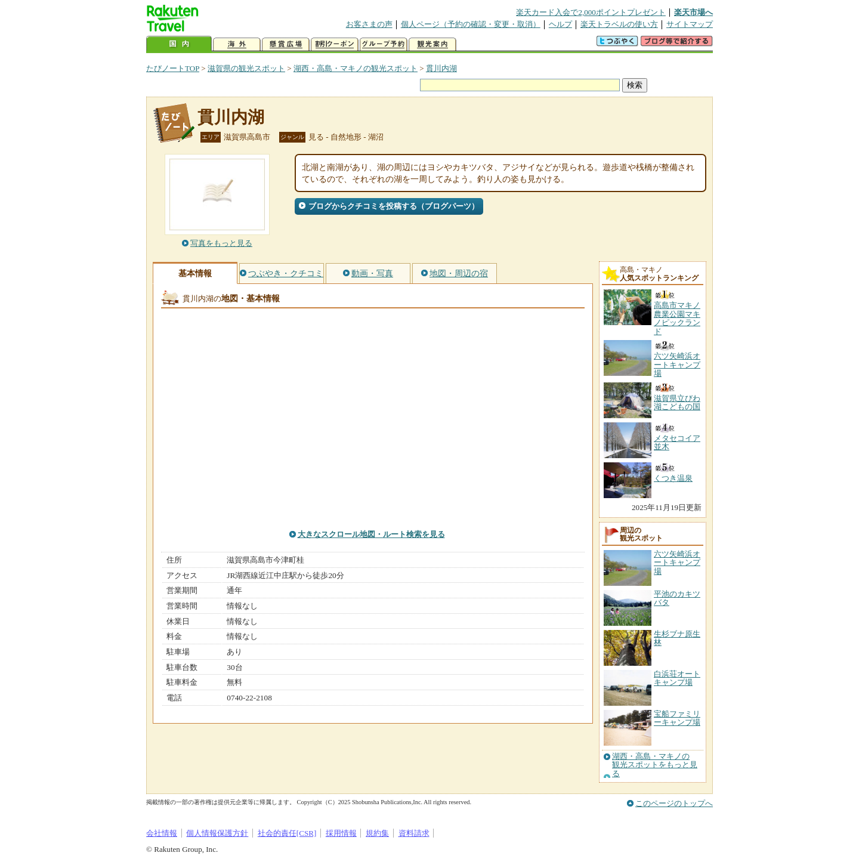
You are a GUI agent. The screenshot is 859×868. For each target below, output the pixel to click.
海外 (237, 44)
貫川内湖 (441, 68)
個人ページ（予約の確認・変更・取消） (470, 24)
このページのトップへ (674, 803)
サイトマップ (689, 24)
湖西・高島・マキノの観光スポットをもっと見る (654, 765)
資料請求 (414, 833)
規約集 (377, 833)
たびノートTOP (172, 68)
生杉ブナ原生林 (677, 638)
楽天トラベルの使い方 (619, 24)
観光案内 (432, 44)
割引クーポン (335, 44)
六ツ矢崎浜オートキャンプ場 (677, 562)
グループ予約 (383, 44)
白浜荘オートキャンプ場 (677, 678)
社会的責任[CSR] (287, 833)
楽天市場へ (693, 12)
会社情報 (161, 833)
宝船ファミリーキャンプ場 (677, 718)
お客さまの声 (369, 24)
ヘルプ (560, 24)
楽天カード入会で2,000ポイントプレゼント (591, 12)
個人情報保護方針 (217, 833)
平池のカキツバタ (677, 598)
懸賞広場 (286, 44)
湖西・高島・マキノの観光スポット (355, 68)
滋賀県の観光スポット (246, 68)
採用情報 (341, 833)
